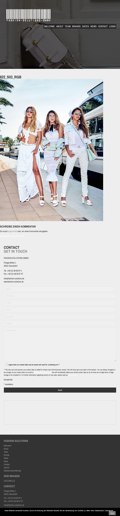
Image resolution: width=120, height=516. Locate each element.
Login (112, 26)
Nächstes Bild (5, 73)
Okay (112, 513)
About (59, 26)
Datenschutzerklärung (12, 470)
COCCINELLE (9, 480)
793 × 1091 (15, 222)
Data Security (73, 375)
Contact (103, 26)
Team (68, 26)
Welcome (49, 26)
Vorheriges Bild (6, 70)
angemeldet (12, 231)
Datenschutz (99, 510)
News (93, 26)
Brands (76, 26)
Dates (85, 26)
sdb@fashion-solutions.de (42, 372)
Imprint (6, 467)
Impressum (109, 510)
